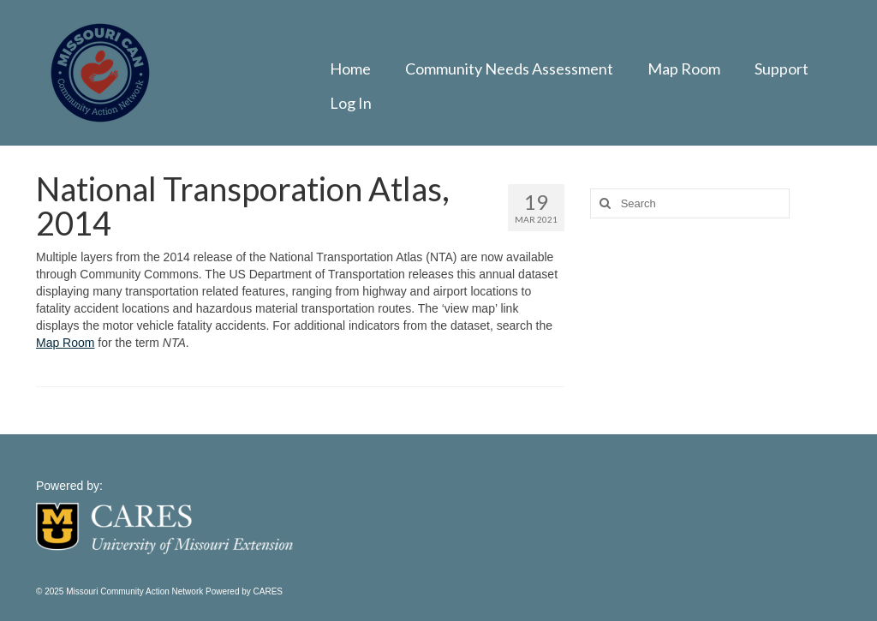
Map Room (65, 342)
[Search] (603, 203)
